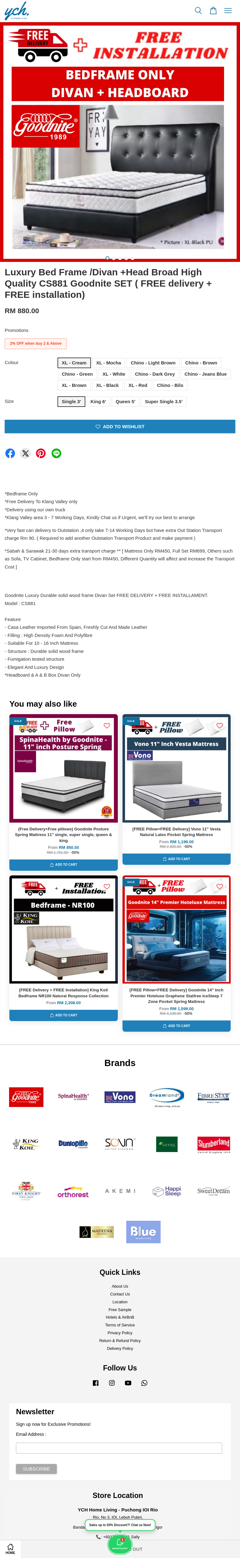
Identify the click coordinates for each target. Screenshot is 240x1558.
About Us (120, 1286)
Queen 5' (125, 401)
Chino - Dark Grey (155, 374)
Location (120, 1302)
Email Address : (31, 1434)
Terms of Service (120, 1325)
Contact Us (120, 1294)
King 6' (98, 401)
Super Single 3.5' (163, 401)
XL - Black (107, 385)
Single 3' (71, 401)
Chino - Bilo (170, 385)
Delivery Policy (120, 1348)
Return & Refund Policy (120, 1340)
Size (9, 401)
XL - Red (138, 385)
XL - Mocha (108, 362)
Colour (11, 362)
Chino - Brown (201, 362)
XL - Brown (74, 385)
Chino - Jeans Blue (206, 374)
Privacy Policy (120, 1332)
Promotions (16, 330)
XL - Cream (74, 362)
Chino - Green (77, 374)
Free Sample (120, 1309)
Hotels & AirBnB (120, 1317)
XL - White (113, 374)
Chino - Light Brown (153, 362)
